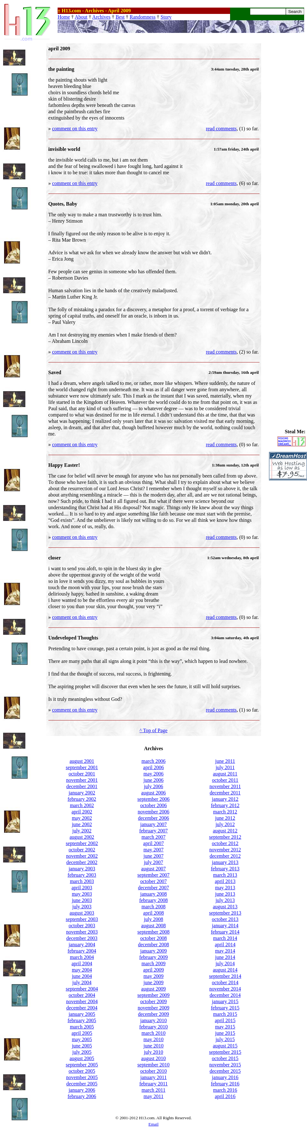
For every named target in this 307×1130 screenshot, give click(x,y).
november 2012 (225, 849)
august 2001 (82, 761)
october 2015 (225, 1058)
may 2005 (82, 1039)
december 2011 (225, 792)
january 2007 (153, 824)
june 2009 (153, 982)
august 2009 (153, 988)
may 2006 (153, 773)
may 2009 (153, 976)
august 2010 (153, 1058)
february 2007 (153, 830)
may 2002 (82, 818)
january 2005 (82, 1014)
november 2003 (82, 932)
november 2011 (225, 786)
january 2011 (153, 1077)
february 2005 (82, 1020)
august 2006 (153, 792)
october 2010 (153, 1071)
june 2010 (153, 1045)
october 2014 (225, 982)
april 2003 (82, 887)
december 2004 (81, 1007)
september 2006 (153, 799)
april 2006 (153, 767)
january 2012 (225, 799)
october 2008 (153, 938)
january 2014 (225, 925)
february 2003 (82, 875)
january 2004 (82, 944)
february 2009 (153, 957)
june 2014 (225, 957)
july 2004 (81, 982)
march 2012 (225, 811)
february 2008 (153, 900)
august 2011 (225, 773)
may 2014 (225, 951)
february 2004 (82, 951)
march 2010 (153, 1033)
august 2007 (153, 868)
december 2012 (225, 856)
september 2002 (82, 843)
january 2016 (225, 1077)
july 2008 (153, 919)
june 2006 (153, 780)
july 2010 (153, 1052)
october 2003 (82, 925)
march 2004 (82, 957)
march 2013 (225, 875)
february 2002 (82, 799)
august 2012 (225, 830)
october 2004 (82, 995)
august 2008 (153, 925)
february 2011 (153, 1083)
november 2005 (82, 1077)
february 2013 (225, 868)
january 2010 (153, 1020)
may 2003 (82, 894)
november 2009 (153, 1007)
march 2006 (153, 761)
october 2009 (153, 1001)
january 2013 (225, 862)
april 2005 (82, 1033)
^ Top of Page (153, 730)
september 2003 (82, 919)
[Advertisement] (288, 138)
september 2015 (225, 1052)
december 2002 (81, 862)
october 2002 (82, 849)
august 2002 (82, 837)
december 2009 (153, 1014)
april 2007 (153, 843)
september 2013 (225, 913)
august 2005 (82, 1058)
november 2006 (153, 811)
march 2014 (225, 938)
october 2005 (82, 1071)
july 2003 (81, 906)
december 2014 (225, 995)
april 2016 (225, 1096)
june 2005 (82, 1045)
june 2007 (153, 856)
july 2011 (225, 767)
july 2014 (225, 963)
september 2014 (225, 976)
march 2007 (153, 837)
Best (120, 17)
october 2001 (82, 773)
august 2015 (225, 1045)
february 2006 (82, 1096)
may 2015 (225, 1026)
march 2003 (82, 881)
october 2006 (153, 805)
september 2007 (153, 875)
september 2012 (225, 837)
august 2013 (225, 906)
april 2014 (225, 944)
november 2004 (82, 1001)
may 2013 (225, 887)
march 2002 (82, 805)
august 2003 (82, 913)
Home (64, 17)
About (81, 17)
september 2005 (82, 1064)
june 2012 (225, 818)
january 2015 (225, 1001)
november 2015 (225, 1064)
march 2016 (225, 1090)
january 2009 (153, 951)
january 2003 (82, 868)
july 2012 (225, 824)
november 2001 (82, 780)
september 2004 (82, 988)
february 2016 (225, 1083)
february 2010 (153, 1026)
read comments (221, 128)
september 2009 (153, 995)
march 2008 (153, 906)
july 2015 (225, 1039)
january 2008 (153, 894)
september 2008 (153, 932)
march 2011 (153, 1090)
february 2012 (225, 805)
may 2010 (153, 1039)
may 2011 (154, 1096)
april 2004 (82, 963)
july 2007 (153, 862)
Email (153, 1124)
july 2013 (225, 900)
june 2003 (82, 900)
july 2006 (153, 786)
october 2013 (225, 919)
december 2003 (81, 938)
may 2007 (153, 849)
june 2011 (225, 761)
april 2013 (225, 881)
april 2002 (82, 811)
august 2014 (225, 970)
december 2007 (153, 887)
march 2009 (153, 963)
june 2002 (82, 824)
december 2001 (81, 786)
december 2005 (81, 1083)
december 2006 (153, 818)
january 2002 (82, 792)
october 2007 (153, 881)
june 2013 (225, 894)
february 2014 (225, 932)
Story (166, 17)
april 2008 (153, 913)
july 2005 (81, 1052)
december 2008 (153, 944)
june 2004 (82, 976)
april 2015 (225, 1020)
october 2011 (225, 780)
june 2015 (225, 1033)
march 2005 (82, 1026)
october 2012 (225, 843)
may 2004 (82, 970)
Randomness (143, 17)
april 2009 (153, 970)
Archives (101, 17)
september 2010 (153, 1064)
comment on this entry (75, 128)
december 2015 (225, 1071)
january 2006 (82, 1090)
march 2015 (225, 1014)
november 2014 (225, 988)
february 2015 (225, 1007)
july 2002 (81, 830)
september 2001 (82, 767)
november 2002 (82, 856)
